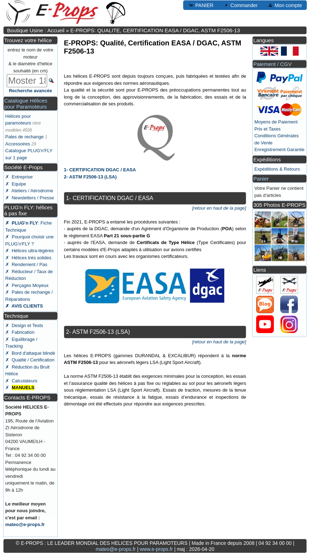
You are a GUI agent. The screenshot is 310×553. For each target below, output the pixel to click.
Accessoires (17, 143)
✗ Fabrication (20, 332)
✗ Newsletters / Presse (29, 197)
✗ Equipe (15, 184)
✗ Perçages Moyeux (27, 285)
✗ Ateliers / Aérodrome (29, 190)
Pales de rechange (24, 136)
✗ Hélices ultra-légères (29, 250)
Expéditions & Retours (277, 169)
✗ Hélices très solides (28, 257)
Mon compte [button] (284, 5)
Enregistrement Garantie (279, 149)
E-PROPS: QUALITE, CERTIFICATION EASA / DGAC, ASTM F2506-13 (155, 30)
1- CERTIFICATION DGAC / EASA (100, 169)
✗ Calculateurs (21, 380)
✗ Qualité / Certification (30, 360)
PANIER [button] (200, 5)
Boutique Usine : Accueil (35, 30)
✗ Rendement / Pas (26, 264)
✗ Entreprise (19, 176)
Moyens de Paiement (276, 122)
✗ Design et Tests (24, 325)
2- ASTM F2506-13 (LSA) (90, 176)
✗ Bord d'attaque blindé (30, 353)
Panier (261, 179)
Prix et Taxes (267, 129)
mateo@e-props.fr (25, 524)
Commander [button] (240, 5)
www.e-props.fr (156, 549)
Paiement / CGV (272, 64)
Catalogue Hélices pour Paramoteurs (25, 104)
